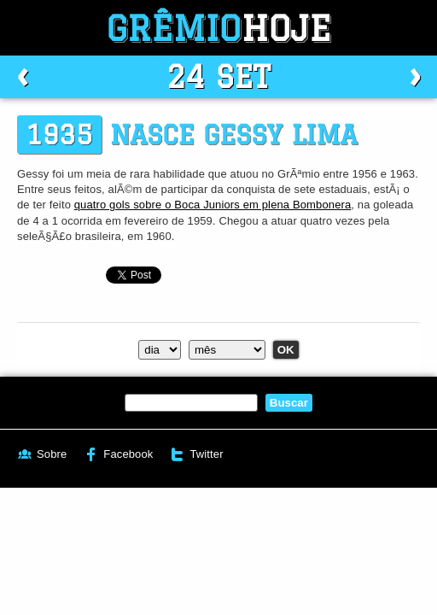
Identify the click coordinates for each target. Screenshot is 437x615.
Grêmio (218, 28)
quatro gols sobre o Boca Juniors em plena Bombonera (213, 204)
